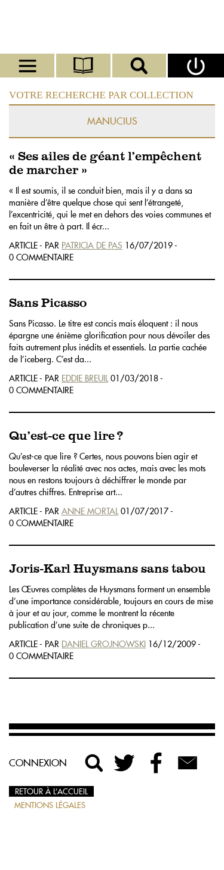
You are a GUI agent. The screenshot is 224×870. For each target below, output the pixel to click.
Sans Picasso (48, 303)
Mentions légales (49, 805)
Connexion (38, 763)
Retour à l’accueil (51, 791)
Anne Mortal (90, 511)
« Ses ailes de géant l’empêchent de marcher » (105, 164)
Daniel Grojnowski (104, 644)
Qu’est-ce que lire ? (66, 436)
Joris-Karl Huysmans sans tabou (107, 569)
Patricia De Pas (92, 245)
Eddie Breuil (85, 378)
